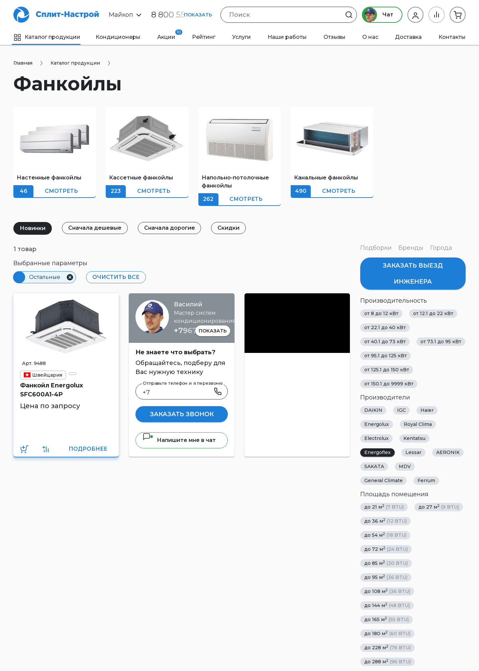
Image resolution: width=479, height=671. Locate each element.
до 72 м (386, 549)
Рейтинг (203, 37)
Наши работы (287, 37)
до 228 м (387, 647)
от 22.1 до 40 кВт (385, 327)
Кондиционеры (118, 37)
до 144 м (387, 605)
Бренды (410, 247)
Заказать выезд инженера (413, 273)
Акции (169, 34)
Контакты (452, 37)
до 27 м (438, 507)
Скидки (229, 228)
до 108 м (387, 591)
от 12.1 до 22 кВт (433, 313)
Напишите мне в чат (179, 440)
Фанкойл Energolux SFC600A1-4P (51, 390)
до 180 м (387, 633)
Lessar (413, 452)
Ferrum (426, 480)
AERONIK (448, 452)
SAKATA (374, 466)
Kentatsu (414, 438)
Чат (377, 14)
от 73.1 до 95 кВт (440, 342)
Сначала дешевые (94, 228)
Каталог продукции (46, 37)
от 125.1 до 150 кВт (386, 370)
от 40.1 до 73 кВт (385, 342)
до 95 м (385, 577)
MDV (405, 466)
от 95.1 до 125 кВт (385, 356)
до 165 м (386, 619)
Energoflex (377, 452)
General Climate (383, 480)
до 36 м (385, 521)
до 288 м (387, 661)
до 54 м (385, 535)
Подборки (376, 247)
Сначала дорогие (169, 228)
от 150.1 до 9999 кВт (388, 384)
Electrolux (376, 438)
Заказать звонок (182, 414)
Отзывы (334, 37)
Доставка (408, 37)
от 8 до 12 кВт (381, 313)
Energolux (376, 424)
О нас (370, 37)
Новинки (32, 228)
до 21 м (384, 507)
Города (441, 247)
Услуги (241, 37)
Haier (427, 410)
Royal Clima (418, 424)
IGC (401, 410)
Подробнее (88, 449)
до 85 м (386, 563)
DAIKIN (373, 410)
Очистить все (115, 277)
